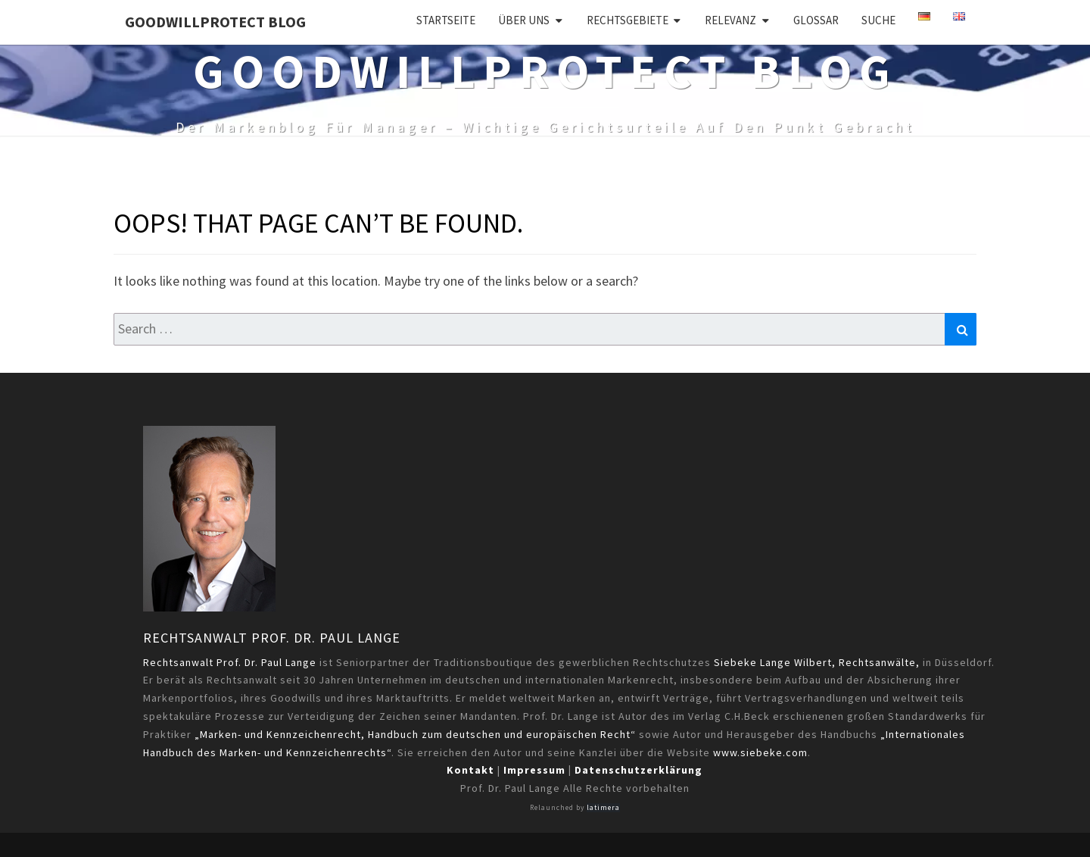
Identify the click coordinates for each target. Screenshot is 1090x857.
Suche (878, 20)
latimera (603, 807)
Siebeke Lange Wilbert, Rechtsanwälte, (817, 662)
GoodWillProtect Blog (215, 21)
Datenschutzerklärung (638, 770)
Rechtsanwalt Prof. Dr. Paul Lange (271, 637)
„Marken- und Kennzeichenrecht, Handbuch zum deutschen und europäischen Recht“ (415, 734)
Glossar (816, 20)
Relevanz (730, 20)
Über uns (524, 20)
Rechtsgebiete (627, 20)
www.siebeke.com (760, 752)
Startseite (445, 20)
